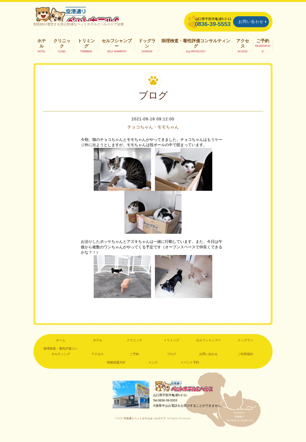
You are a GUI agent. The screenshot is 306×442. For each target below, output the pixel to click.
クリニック (62, 52)
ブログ (171, 362)
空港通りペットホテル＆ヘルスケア (186, 395)
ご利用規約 (245, 362)
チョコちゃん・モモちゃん (153, 135)
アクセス (242, 52)
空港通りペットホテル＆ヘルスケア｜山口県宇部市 (97, 18)
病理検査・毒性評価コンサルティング (195, 52)
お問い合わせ (251, 22)
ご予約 (262, 49)
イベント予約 (189, 371)
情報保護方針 (116, 371)
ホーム (60, 348)
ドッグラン (147, 52)
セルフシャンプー (117, 52)
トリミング (86, 52)
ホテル (41, 52)
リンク (153, 371)
